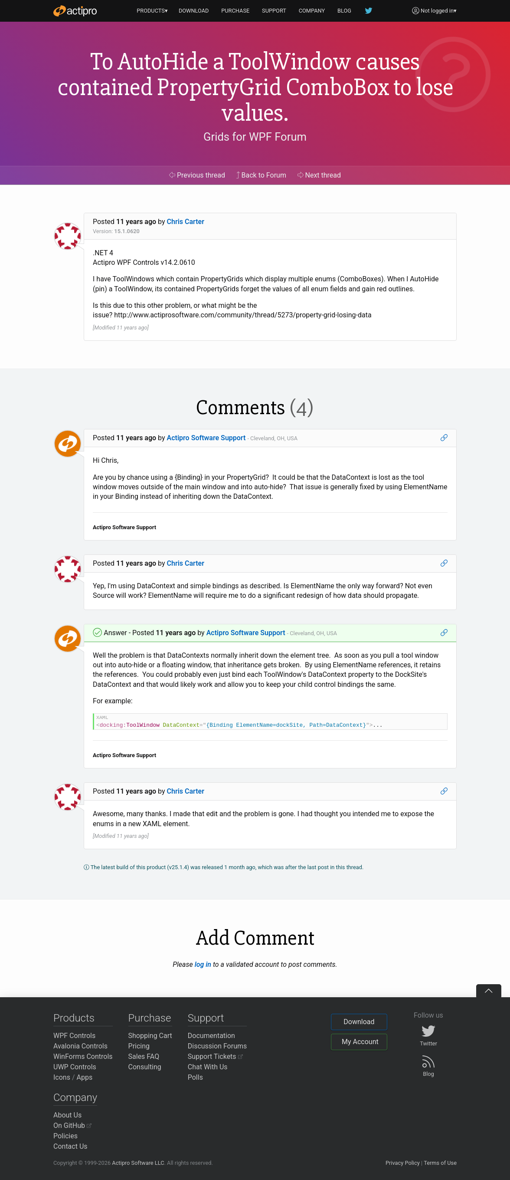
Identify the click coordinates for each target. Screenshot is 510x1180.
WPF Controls (74, 1036)
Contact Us (70, 1146)
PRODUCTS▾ (152, 10)
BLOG (344, 10)
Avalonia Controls (80, 1046)
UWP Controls (74, 1067)
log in (203, 964)
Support (206, 1018)
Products (74, 1018)
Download (358, 1022)
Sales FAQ (144, 1056)
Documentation (211, 1036)
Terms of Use (440, 1163)
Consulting (144, 1067)
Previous (197, 175)
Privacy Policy (403, 1163)
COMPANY (312, 10)
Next (319, 175)
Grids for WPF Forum (255, 136)
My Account (360, 1042)
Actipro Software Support (206, 438)
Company (75, 1097)
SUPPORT (274, 10)
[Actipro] (75, 11)
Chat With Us (208, 1067)
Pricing (139, 1046)
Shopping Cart (150, 1036)
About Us (67, 1115)
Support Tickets (215, 1056)
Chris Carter (185, 222)
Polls (195, 1077)
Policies (65, 1136)
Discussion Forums (217, 1046)
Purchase (149, 1018)
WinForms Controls (83, 1056)
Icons (61, 1077)
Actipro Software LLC (138, 1163)
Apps (85, 1077)
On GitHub (72, 1125)
